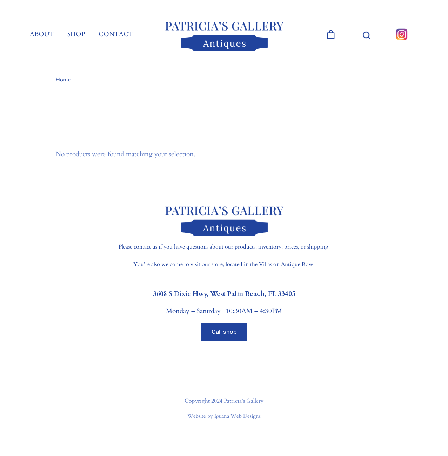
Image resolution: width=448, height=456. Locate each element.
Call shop (224, 331)
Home (63, 80)
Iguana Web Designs (237, 415)
